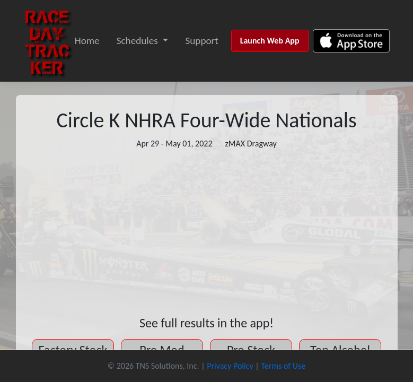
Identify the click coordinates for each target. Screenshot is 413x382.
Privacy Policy (230, 366)
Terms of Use (283, 366)
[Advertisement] (207, 233)
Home (87, 40)
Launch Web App (270, 41)
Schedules (137, 40)
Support (201, 40)
